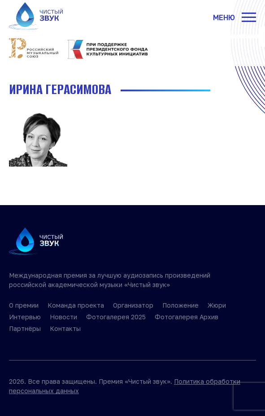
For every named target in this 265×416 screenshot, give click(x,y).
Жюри (217, 305)
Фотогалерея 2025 (116, 317)
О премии (24, 305)
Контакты (65, 328)
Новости (63, 317)
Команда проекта (76, 305)
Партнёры (25, 328)
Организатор (133, 305)
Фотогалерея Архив (186, 317)
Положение (180, 305)
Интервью (25, 317)
